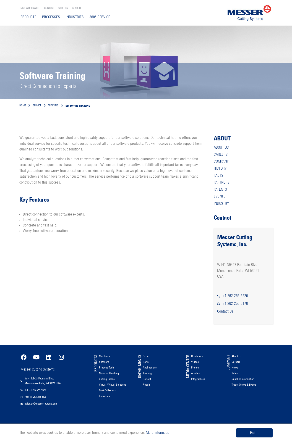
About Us (236, 356)
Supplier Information (243, 379)
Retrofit (147, 379)
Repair (146, 384)
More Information (158, 433)
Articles (195, 373)
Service (147, 356)
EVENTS (220, 196)
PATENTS (220, 190)
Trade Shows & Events (244, 384)
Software (104, 361)
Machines (104, 356)
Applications (149, 367)
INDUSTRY (221, 203)
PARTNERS (221, 182)
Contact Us (225, 311)
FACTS (218, 176)
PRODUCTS (28, 17)
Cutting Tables (107, 379)
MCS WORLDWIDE (30, 8)
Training (147, 373)
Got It (254, 432)
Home (22, 105)
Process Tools (106, 367)
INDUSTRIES (75, 17)
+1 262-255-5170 (235, 304)
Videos (195, 361)
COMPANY (221, 161)
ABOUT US (221, 148)
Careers (236, 361)
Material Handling (109, 373)
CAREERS (63, 8)
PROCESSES (51, 17)
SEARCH (76, 8)
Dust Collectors (107, 390)
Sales (235, 373)
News (235, 367)
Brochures (197, 356)
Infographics (198, 379)
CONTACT (49, 8)
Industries (104, 396)
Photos (195, 367)
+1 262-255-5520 (235, 296)
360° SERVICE (99, 17)
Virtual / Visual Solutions (112, 384)
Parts (146, 361)
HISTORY (220, 169)
